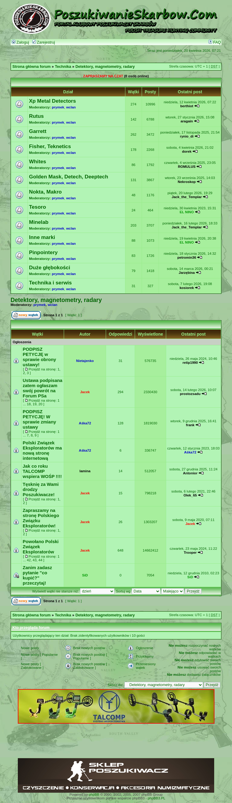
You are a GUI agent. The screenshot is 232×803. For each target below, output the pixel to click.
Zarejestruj (43, 42)
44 (40, 560)
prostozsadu (190, 394)
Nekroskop (187, 182)
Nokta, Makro (45, 192)
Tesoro (37, 207)
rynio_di (187, 136)
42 (29, 560)
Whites (37, 161)
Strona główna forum (31, 67)
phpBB (94, 794)
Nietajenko (85, 361)
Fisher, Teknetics (50, 146)
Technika (63, 67)
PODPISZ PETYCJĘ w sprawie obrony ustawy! (39, 357)
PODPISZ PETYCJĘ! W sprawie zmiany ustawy (39, 419)
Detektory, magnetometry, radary (105, 67)
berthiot (186, 106)
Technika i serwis (50, 283)
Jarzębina (187, 272)
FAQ (214, 42)
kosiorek (186, 288)
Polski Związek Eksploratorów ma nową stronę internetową (42, 450)
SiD (85, 575)
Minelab (38, 222)
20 (40, 404)
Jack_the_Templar (187, 197)
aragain (187, 121)
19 (35, 404)
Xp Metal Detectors (52, 101)
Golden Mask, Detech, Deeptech (68, 177)
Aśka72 (85, 423)
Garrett (38, 131)
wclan (71, 107)
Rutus (36, 116)
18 (29, 404)
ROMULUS (186, 166)
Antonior (190, 473)
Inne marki (42, 237)
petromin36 (186, 257)
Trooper (190, 552)
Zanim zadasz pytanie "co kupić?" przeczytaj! (37, 575)
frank (190, 425)
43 (35, 560)
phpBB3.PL (156, 798)
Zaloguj (20, 42)
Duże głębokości (49, 267)
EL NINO (187, 212)
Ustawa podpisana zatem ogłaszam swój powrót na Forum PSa (42, 388)
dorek (186, 151)
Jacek (85, 392)
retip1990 (190, 362)
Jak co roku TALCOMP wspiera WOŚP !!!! (42, 471)
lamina (84, 471)
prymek (58, 107)
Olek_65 (190, 495)
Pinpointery (43, 252)
